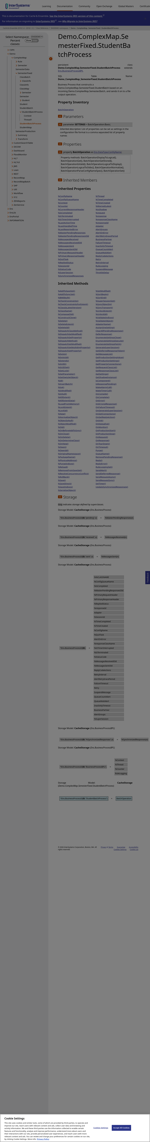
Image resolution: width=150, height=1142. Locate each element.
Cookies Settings (100, 1130)
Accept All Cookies (121, 1130)
